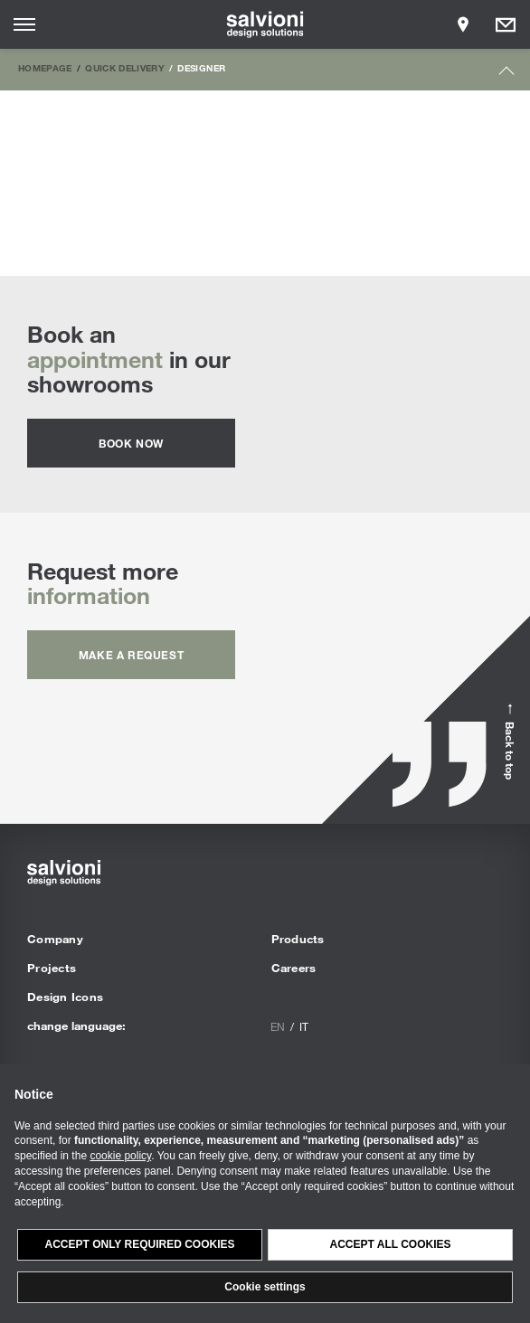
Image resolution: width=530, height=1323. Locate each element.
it (303, 1026)
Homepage (45, 67)
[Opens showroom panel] (463, 24)
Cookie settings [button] (264, 1286)
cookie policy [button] (120, 1155)
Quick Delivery (125, 67)
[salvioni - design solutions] (265, 24)
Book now (131, 443)
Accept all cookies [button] (389, 1244)
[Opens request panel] (505, 24)
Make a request (131, 654)
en (277, 1026)
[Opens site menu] (24, 24)
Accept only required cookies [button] (139, 1244)
